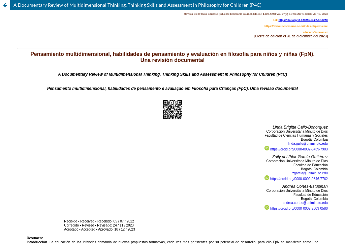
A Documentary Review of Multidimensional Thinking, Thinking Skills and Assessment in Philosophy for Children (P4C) (137, 5)
